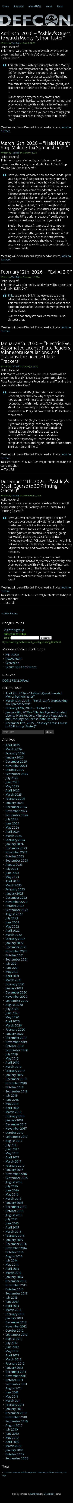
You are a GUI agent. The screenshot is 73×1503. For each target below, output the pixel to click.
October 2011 (14, 1380)
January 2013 (14, 1318)
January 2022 (15, 943)
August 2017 (14, 1141)
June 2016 (12, 1190)
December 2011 (16, 1372)
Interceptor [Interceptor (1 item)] (15, 1472)
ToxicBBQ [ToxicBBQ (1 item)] (58, 1472)
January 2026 (15, 757)
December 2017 (16, 1124)
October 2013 (14, 1289)
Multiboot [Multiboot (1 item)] (25, 1472)
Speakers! (18, 6)
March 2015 (13, 1231)
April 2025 (12, 790)
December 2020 (16, 992)
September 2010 (17, 1421)
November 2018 (16, 1083)
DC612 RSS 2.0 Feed (15, 680)
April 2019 (12, 1062)
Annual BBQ (34, 6)
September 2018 (17, 1091)
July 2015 (12, 1219)
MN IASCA (12, 655)
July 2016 (12, 1186)
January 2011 (14, 1409)
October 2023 (15, 856)
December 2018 (16, 1079)
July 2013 (12, 1297)
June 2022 (12, 922)
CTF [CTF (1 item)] (3, 1472)
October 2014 (15, 1252)
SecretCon (12, 663)
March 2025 (14, 794)
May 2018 (12, 1104)
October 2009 (15, 1454)
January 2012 (14, 1367)
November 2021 (16, 951)
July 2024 (12, 819)
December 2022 (16, 897)
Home (5, 6)
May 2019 (12, 1058)
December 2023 (16, 848)
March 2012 (13, 1359)
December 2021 (16, 947)
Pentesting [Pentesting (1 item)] (42, 1472)
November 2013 (16, 1285)
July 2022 (12, 918)
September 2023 (17, 860)
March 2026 (14, 749)
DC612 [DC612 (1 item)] (8, 1472)
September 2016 (17, 1178)
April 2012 (12, 1355)
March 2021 (13, 980)
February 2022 (15, 939)
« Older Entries (10, 613)
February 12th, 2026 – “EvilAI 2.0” (36, 272)
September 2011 (16, 1384)
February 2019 (15, 1071)
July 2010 (12, 1429)
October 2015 (15, 1211)
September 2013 (16, 1293)
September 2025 (17, 774)
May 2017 (12, 1153)
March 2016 (14, 1198)
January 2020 (15, 1034)
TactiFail (15, 43)
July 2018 (12, 1095)
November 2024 (16, 811)
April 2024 (13, 831)
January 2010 (14, 1450)
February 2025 (15, 799)
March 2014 (14, 1273)
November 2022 (16, 902)
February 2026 (15, 753)
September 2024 (17, 815)
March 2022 (14, 935)
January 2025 (14, 803)
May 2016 (12, 1194)
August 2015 (14, 1215)
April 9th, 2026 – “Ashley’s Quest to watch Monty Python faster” (35, 36)
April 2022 (13, 930)
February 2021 (15, 984)
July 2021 (12, 963)
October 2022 (15, 906)
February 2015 (15, 1236)
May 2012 (12, 1351)
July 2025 (12, 778)
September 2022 (17, 910)
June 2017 (12, 1149)
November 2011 (16, 1376)
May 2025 (12, 786)
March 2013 (13, 1310)
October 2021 (15, 955)
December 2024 (16, 807)
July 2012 (12, 1343)
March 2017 (13, 1161)
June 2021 (12, 968)
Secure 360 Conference (21, 667)
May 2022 (12, 926)
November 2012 (16, 1326)
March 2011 (13, 1400)
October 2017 (15, 1132)
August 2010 (14, 1425)
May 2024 (12, 827)
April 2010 (12, 1442)
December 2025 (16, 761)
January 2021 (14, 988)
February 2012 (15, 1363)
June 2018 (12, 1099)
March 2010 (14, 1446)
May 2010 (12, 1438)
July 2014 (12, 1260)
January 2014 (14, 1277)
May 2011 (12, 1396)
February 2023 (15, 889)
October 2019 (15, 1046)
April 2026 (13, 745)
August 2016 (14, 1182)
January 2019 (14, 1075)
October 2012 (15, 1330)
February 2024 (15, 840)
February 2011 (15, 1405)
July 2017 (12, 1145)
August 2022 (14, 914)
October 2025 (15, 770)
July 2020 (12, 1009)
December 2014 (16, 1244)
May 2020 (12, 1017)
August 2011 (14, 1388)
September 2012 (17, 1334)
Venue (49, 6)
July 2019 (12, 1054)
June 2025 (12, 782)
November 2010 (16, 1417)
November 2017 (16, 1128)
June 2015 (12, 1223)
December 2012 (16, 1322)
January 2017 (14, 1170)
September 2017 (17, 1137)
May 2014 (12, 1264)
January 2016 (14, 1203)
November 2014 (16, 1248)
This (10, 295)
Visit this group (14, 630)
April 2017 (12, 1157)
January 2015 (14, 1240)
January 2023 (14, 893)
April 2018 (12, 1108)
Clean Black (49, 1494)
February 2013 (15, 1314)
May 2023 (12, 877)
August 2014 (14, 1256)
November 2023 (16, 852)
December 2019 (16, 1038)
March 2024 (14, 836)
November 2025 (16, 766)
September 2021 (17, 959)
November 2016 (16, 1174)
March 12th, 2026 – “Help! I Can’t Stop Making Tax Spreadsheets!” (35, 145)
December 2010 (16, 1413)
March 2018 (13, 1112)
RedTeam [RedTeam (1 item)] (50, 1472)
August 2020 (14, 1005)
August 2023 (14, 864)
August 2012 (14, 1339)
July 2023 (12, 869)
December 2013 (16, 1281)
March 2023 (14, 885)
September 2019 (17, 1050)
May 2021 (12, 972)
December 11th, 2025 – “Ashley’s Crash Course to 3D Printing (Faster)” (35, 486)
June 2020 (12, 1013)
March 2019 (14, 1066)
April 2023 (12, 881)
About (60, 6)
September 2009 (17, 1458)
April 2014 (12, 1269)
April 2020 (13, 1021)
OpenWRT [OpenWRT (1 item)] (33, 1472)
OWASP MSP (14, 659)
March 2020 (14, 1025)
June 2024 (12, 823)
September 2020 (17, 1001)
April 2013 (12, 1306)
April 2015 (12, 1227)
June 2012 (12, 1347)
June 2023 (12, 873)
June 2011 (12, 1392)
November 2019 (16, 1042)
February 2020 (15, 1029)
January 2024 (15, 844)
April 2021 (12, 976)
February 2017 (15, 1165)
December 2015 (16, 1207)
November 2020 (17, 996)
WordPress (35, 1494)
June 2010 (12, 1433)
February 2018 (15, 1116)
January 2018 (14, 1120)
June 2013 (12, 1302)
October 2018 (15, 1087)
